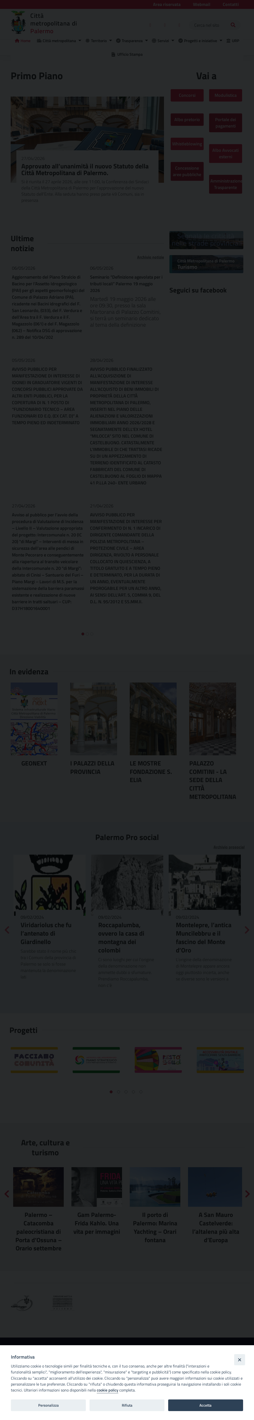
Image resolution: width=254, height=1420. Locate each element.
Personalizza (48, 1405)
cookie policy (107, 1390)
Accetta (205, 1405)
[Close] (239, 1359)
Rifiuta (127, 1405)
